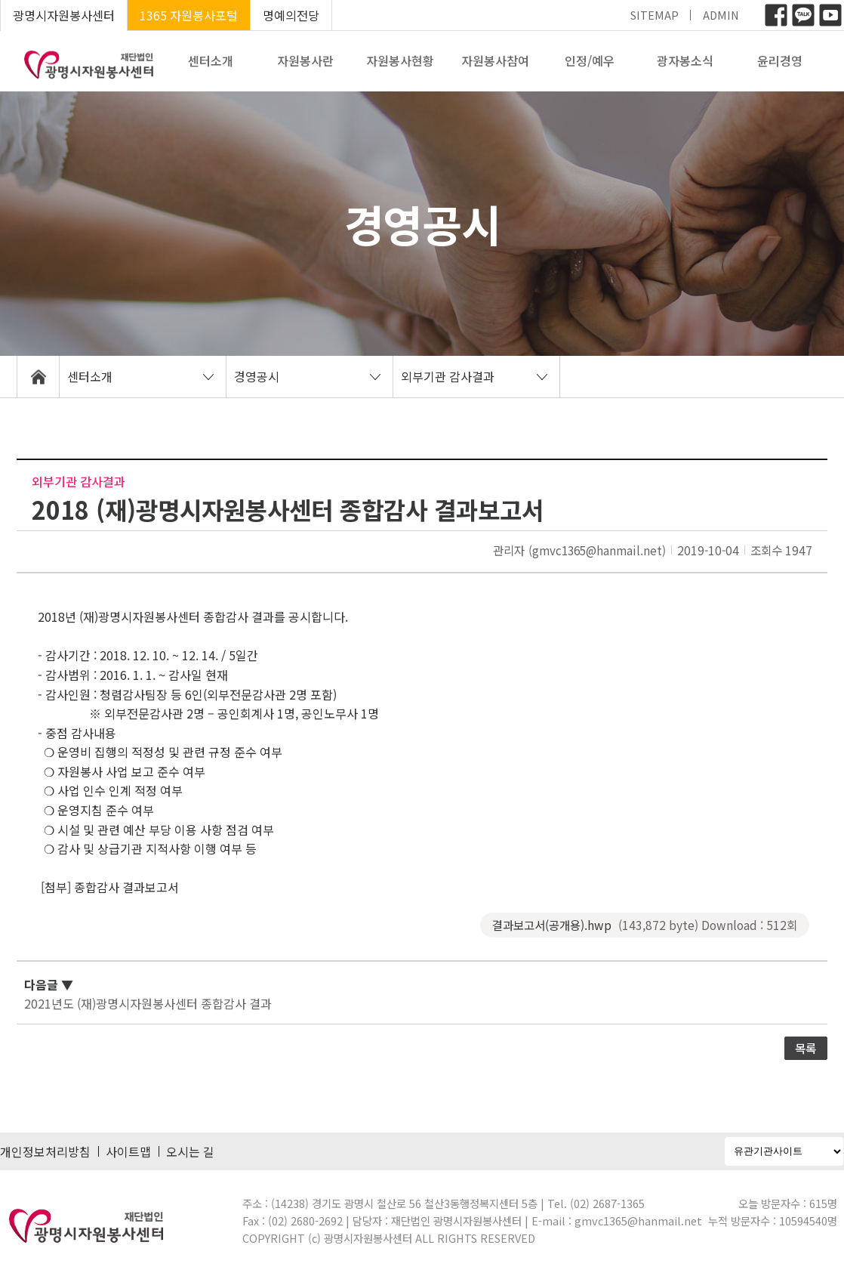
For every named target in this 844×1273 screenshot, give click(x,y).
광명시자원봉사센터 (64, 15)
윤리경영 (779, 60)
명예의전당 (291, 15)
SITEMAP (654, 15)
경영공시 (256, 376)
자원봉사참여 (495, 60)
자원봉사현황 (400, 60)
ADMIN (721, 15)
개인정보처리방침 (45, 1151)
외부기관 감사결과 (447, 376)
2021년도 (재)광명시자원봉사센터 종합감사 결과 (148, 1003)
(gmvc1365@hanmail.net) (597, 550)
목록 (805, 1048)
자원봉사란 (305, 60)
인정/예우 (590, 60)
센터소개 (210, 60)
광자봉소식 (685, 60)
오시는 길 (190, 1151)
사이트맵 (128, 1151)
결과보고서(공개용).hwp (644, 925)
